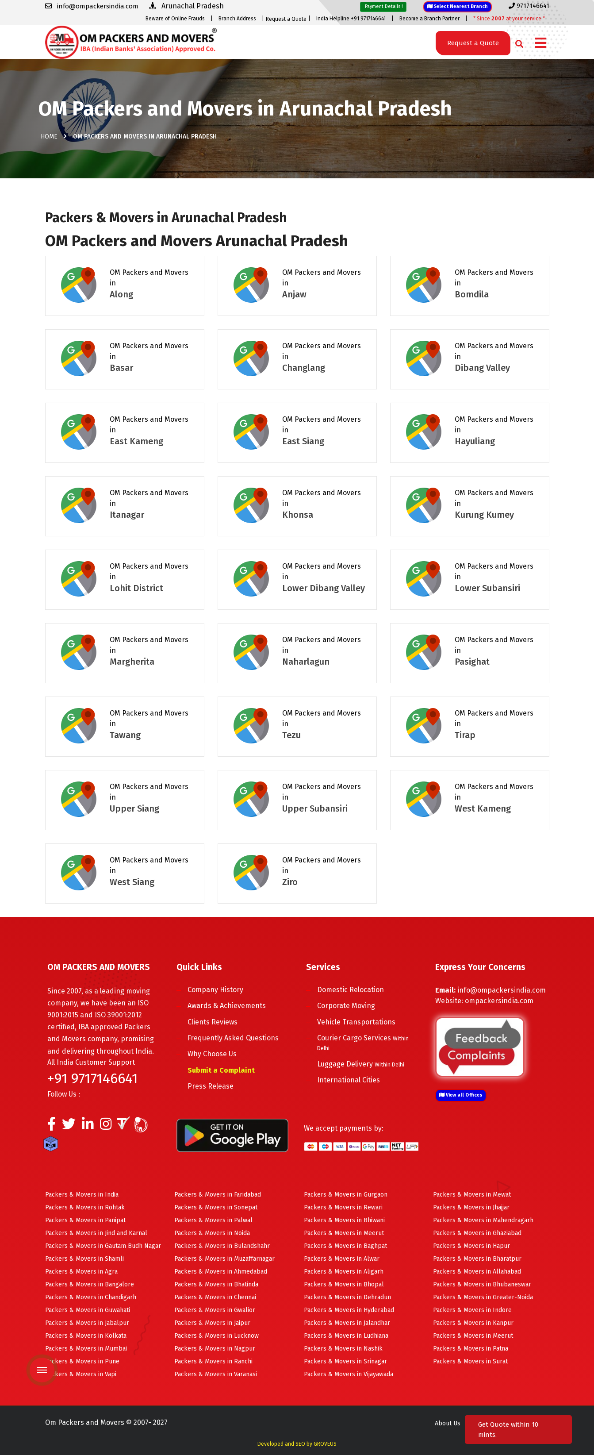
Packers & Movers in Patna (470, 1348)
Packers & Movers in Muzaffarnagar (224, 1259)
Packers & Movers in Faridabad (217, 1194)
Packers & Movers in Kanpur (473, 1323)
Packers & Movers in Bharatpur (477, 1259)
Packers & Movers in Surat (470, 1361)
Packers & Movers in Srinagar (345, 1361)
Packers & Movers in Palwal (213, 1220)
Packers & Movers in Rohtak (85, 1207)
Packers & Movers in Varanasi (215, 1374)
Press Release (211, 1086)
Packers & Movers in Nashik (343, 1348)
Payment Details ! (383, 6)
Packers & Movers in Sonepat (215, 1207)
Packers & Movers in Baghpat (345, 1246)
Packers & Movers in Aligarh (343, 1271)
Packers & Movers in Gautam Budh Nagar (103, 1246)
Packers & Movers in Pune (82, 1361)
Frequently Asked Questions (233, 1038)
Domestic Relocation (350, 989)
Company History (215, 989)
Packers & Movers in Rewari (343, 1207)
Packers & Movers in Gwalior (214, 1310)
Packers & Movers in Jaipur (212, 1323)
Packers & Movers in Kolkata (85, 1336)
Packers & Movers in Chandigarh (90, 1297)
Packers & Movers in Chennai (215, 1297)
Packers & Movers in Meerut (344, 1233)
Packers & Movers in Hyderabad (349, 1310)
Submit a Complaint (221, 1070)
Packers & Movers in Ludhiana (346, 1336)
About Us (447, 1423)
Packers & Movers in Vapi (80, 1374)
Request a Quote (286, 19)
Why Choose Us (212, 1054)
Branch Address (237, 18)
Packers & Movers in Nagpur (214, 1348)
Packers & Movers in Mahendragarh (483, 1220)
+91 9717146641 (92, 1078)
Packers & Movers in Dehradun (347, 1297)
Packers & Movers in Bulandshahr (222, 1246)
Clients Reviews (213, 1022)
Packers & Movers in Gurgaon (345, 1194)
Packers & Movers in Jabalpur (87, 1323)
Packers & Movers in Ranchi (213, 1361)
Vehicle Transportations (356, 1022)
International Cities (348, 1080)
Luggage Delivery (360, 1064)
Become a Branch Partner (429, 18)
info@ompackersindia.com (501, 990)
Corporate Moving (346, 1005)
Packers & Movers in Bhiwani (344, 1220)
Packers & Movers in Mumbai (86, 1348)
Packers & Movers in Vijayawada (348, 1374)
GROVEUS (325, 1444)
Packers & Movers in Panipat (85, 1220)
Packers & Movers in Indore (472, 1310)
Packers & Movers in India (82, 1194)
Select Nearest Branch (457, 6)
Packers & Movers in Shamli (84, 1259)
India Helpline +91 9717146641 (351, 18)
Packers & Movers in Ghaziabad (477, 1233)
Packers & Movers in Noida (212, 1233)
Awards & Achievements (227, 1005)
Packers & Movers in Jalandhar (347, 1323)
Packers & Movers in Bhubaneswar (482, 1284)
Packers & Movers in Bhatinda (216, 1284)
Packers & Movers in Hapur (471, 1246)
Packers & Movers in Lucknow (216, 1336)
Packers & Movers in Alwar (341, 1259)
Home (49, 136)
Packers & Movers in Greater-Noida (483, 1297)
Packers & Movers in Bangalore (89, 1284)
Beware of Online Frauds (175, 18)
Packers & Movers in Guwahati (87, 1310)
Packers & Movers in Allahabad (477, 1271)
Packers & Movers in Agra (81, 1271)
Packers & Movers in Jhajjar (471, 1207)
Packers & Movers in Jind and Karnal (96, 1233)
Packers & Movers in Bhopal (344, 1284)
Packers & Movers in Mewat (472, 1194)
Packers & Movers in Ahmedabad (220, 1271)
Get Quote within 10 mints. (508, 1429)
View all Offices (461, 1095)
